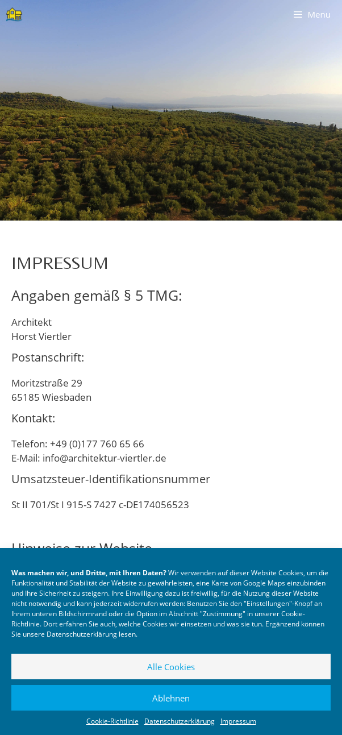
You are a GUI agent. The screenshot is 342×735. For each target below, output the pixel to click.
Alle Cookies (171, 666)
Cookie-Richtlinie (112, 721)
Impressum (238, 721)
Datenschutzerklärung (82, 634)
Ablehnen (171, 698)
